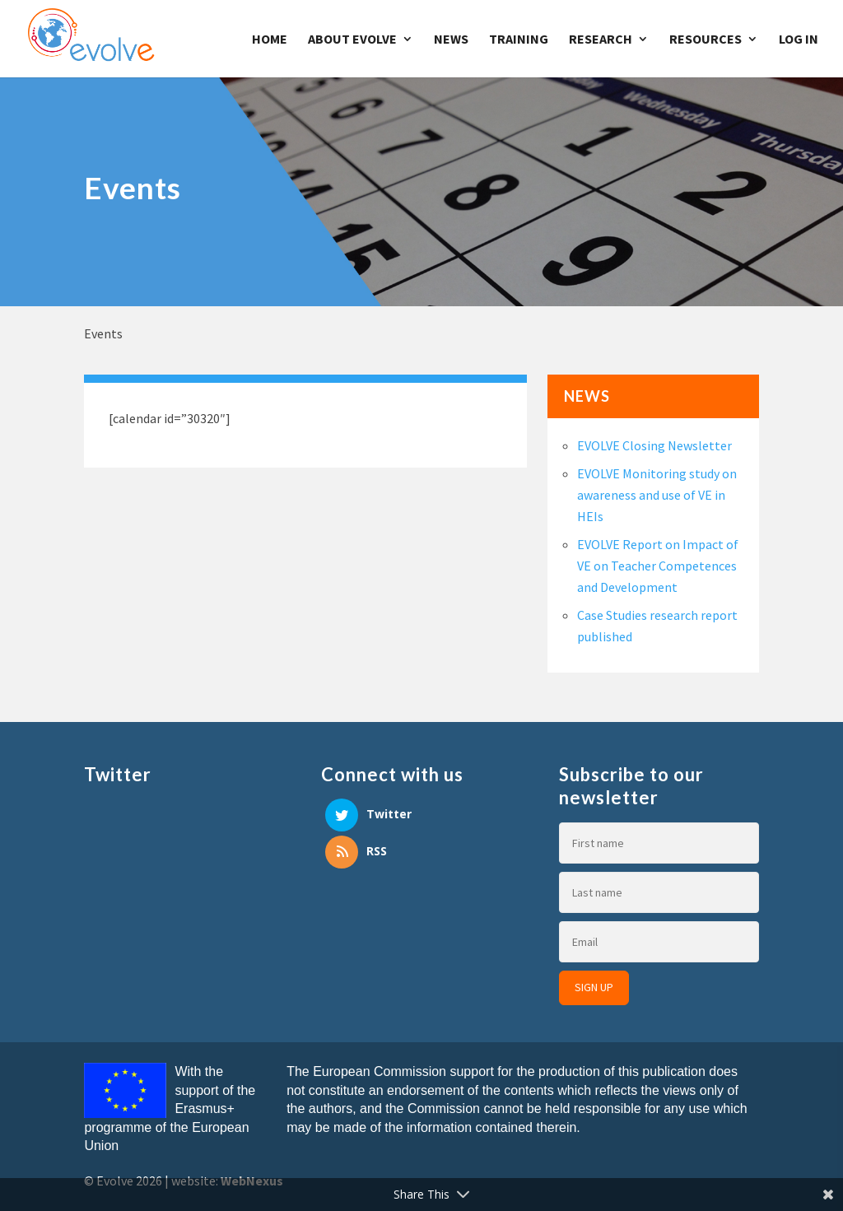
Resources (705, 40)
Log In (798, 40)
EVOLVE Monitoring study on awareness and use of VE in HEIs (657, 494)
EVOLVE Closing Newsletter (654, 445)
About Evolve (352, 40)
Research (600, 40)
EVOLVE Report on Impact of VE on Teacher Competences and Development (657, 565)
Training (518, 40)
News (451, 40)
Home (269, 40)
